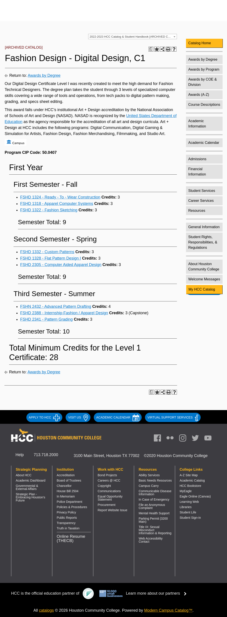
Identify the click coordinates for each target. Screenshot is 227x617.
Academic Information (197, 123)
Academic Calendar (203, 143)
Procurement (106, 505)
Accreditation (66, 475)
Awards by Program (203, 69)
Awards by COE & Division (202, 82)
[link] (185, 439)
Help (20, 455)
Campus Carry (149, 486)
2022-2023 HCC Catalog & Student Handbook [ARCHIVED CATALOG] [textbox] (133, 36)
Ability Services (149, 475)
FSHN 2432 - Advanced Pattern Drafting (55, 306)
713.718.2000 (46, 455)
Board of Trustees (69, 480)
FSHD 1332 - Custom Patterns (47, 252)
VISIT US (78, 417)
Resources (196, 210)
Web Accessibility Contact (150, 540)
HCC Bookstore (190, 486)
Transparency (66, 523)
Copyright (104, 486)
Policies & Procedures (72, 507)
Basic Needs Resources (155, 480)
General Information (203, 227)
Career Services (201, 200)
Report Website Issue (112, 510)
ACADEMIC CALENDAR (117, 417)
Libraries (186, 507)
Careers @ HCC (109, 480)
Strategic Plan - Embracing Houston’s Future (30, 497)
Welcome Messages (204, 279)
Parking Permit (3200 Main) (153, 520)
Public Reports (67, 517)
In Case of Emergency (154, 499)
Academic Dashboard (30, 480)
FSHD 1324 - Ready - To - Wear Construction (60, 197)
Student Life (188, 512)
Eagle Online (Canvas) (195, 496)
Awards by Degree (44, 75)
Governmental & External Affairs (27, 487)
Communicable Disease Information (155, 492)
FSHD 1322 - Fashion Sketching (48, 210)
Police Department (69, 501)
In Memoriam (66, 496)
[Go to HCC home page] (54, 13)
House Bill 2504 (67, 491)
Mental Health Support (154, 513)
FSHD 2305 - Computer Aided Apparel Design (60, 264)
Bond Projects (107, 475)
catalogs (46, 610)
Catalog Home (199, 43)
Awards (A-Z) (198, 94)
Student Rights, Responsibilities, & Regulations (202, 242)
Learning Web (189, 501)
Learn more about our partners (157, 593)
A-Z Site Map (189, 475)
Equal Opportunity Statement (110, 498)
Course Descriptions (204, 104)
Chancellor (64, 486)
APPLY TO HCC (44, 417)
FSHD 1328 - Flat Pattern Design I (50, 258)
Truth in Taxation (68, 528)
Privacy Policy (66, 512)
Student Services (201, 191)
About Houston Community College (203, 266)
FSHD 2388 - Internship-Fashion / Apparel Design (64, 313)
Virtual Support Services (172, 417)
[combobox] (132, 36)
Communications (109, 491)
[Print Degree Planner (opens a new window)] (151, 49)
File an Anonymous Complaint (152, 506)
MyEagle (186, 491)
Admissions (197, 159)
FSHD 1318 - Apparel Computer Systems (56, 203)
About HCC (23, 475)
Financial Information (197, 171)
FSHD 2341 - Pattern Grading (46, 319)
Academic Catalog (192, 480)
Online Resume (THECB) (71, 538)
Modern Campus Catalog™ (168, 610)
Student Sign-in (190, 517)
